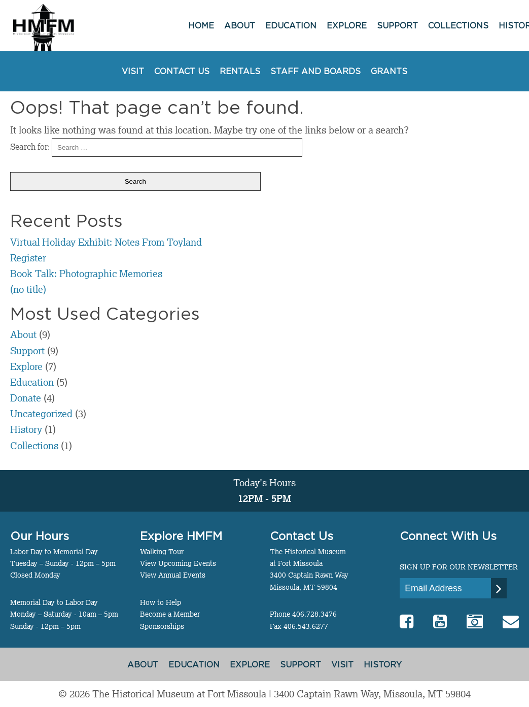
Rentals (240, 71)
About (239, 25)
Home (201, 25)
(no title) (28, 289)
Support (397, 25)
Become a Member (170, 614)
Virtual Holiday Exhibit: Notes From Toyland (106, 241)
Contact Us (181, 71)
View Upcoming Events (178, 563)
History (26, 429)
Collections (458, 25)
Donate (25, 397)
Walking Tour (162, 552)
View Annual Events (172, 575)
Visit (133, 71)
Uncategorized (41, 413)
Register (28, 257)
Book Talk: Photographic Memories (86, 273)
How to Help (160, 602)
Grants (389, 71)
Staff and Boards (315, 71)
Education (290, 25)
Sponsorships (162, 626)
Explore (347, 25)
